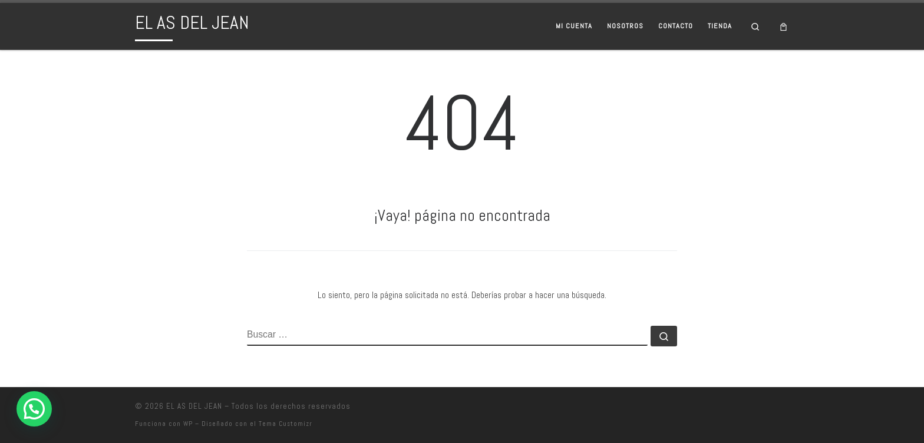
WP (188, 423)
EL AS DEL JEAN (194, 406)
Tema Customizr (285, 423)
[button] (34, 409)
